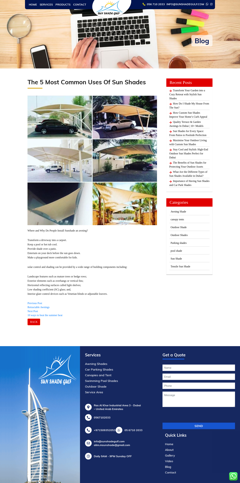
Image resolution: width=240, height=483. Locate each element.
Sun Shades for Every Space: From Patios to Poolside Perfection (187, 133)
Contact (79, 4)
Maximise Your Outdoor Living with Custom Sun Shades (188, 142)
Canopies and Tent (98, 445)
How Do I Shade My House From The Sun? (189, 105)
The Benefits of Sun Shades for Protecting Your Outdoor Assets (187, 164)
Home (33, 4)
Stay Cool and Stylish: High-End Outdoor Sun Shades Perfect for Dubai (188, 153)
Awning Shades (96, 434)
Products (63, 4)
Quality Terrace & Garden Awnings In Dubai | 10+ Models (186, 123)
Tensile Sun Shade (180, 266)
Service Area (94, 462)
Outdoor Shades (179, 235)
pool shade (176, 250)
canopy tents (177, 219)
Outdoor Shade (179, 227)
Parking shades (179, 243)
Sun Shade (176, 258)
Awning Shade (178, 211)
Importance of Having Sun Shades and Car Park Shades (189, 183)
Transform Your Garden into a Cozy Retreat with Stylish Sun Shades (187, 94)
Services (46, 4)
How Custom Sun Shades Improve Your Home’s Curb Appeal (188, 114)
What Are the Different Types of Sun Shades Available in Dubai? (188, 173)
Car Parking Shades (99, 440)
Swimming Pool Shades (101, 451)
